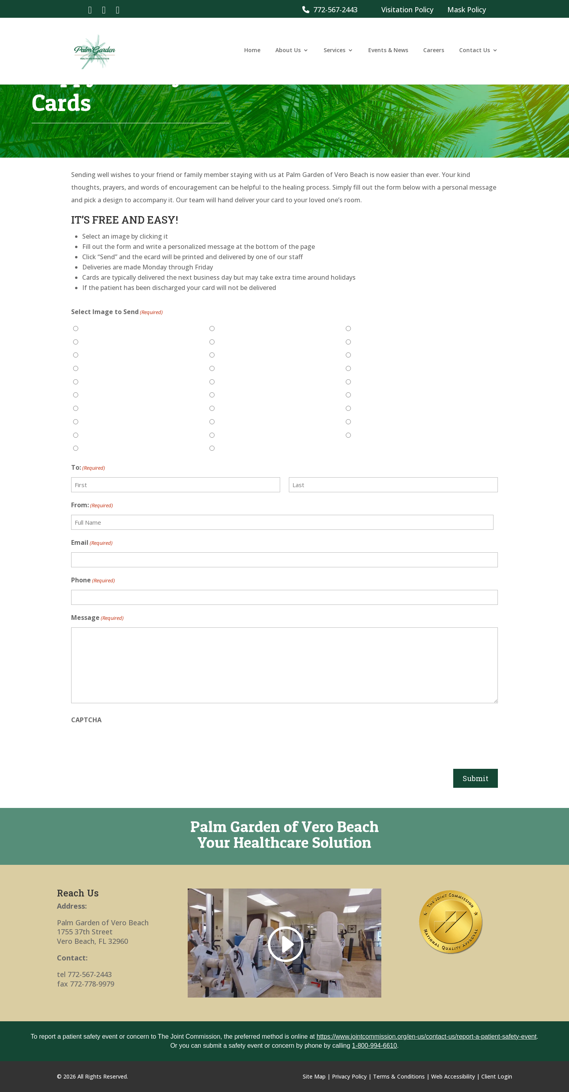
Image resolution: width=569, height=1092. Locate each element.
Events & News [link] (388, 52)
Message (97, 618)
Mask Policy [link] (466, 9)
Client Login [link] (496, 1076)
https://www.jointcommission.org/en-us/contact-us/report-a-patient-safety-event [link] (427, 1036)
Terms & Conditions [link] (399, 1076)
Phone (93, 580)
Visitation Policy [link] (407, 9)
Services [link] (334, 52)
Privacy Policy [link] (349, 1076)
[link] (90, 9)
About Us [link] (288, 52)
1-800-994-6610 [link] (374, 1045)
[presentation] (131, 744)
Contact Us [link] (474, 52)
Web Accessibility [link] (453, 1076)
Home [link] (252, 52)
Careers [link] (433, 52)
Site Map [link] (314, 1076)
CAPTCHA (86, 719)
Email (92, 543)
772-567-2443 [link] (330, 9)
